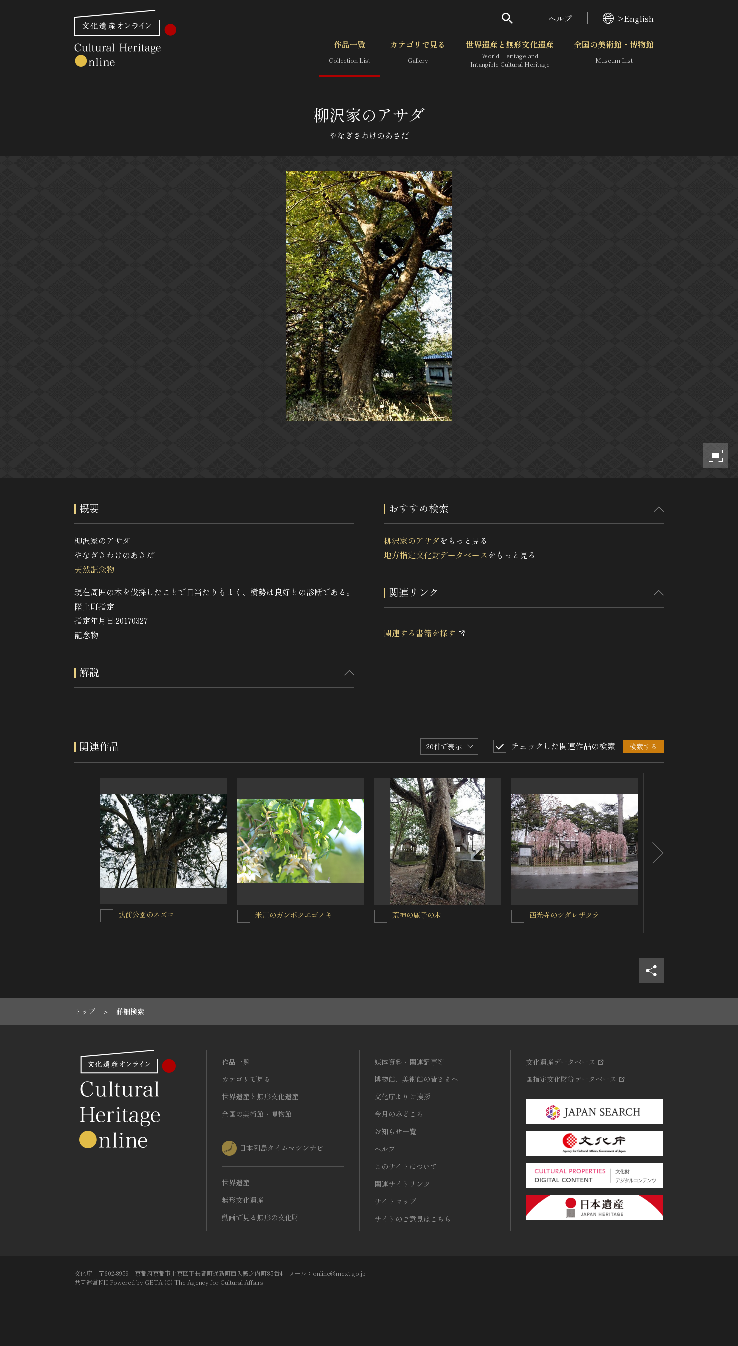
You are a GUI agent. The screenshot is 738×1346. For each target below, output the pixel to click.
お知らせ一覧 (395, 1131)
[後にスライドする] (654, 853)
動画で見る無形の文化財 (260, 1217)
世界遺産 (236, 1182)
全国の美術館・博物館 (614, 54)
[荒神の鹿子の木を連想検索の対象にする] (380, 916)
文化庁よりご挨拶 (402, 1096)
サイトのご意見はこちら (412, 1219)
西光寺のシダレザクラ (564, 915)
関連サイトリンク (402, 1184)
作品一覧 (349, 54)
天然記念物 (94, 569)
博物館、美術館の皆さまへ (416, 1079)
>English (628, 18)
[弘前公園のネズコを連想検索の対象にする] (106, 915)
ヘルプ (560, 18)
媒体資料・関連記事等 (409, 1062)
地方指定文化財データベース (436, 555)
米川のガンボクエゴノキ (293, 915)
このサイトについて (405, 1166)
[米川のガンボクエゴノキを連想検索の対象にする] (243, 916)
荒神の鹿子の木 (416, 915)
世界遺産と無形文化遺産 (510, 54)
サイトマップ (395, 1201)
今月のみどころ (398, 1114)
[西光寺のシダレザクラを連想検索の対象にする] (517, 916)
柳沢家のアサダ (412, 540)
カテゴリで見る (418, 54)
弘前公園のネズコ (146, 914)
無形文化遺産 (243, 1200)
